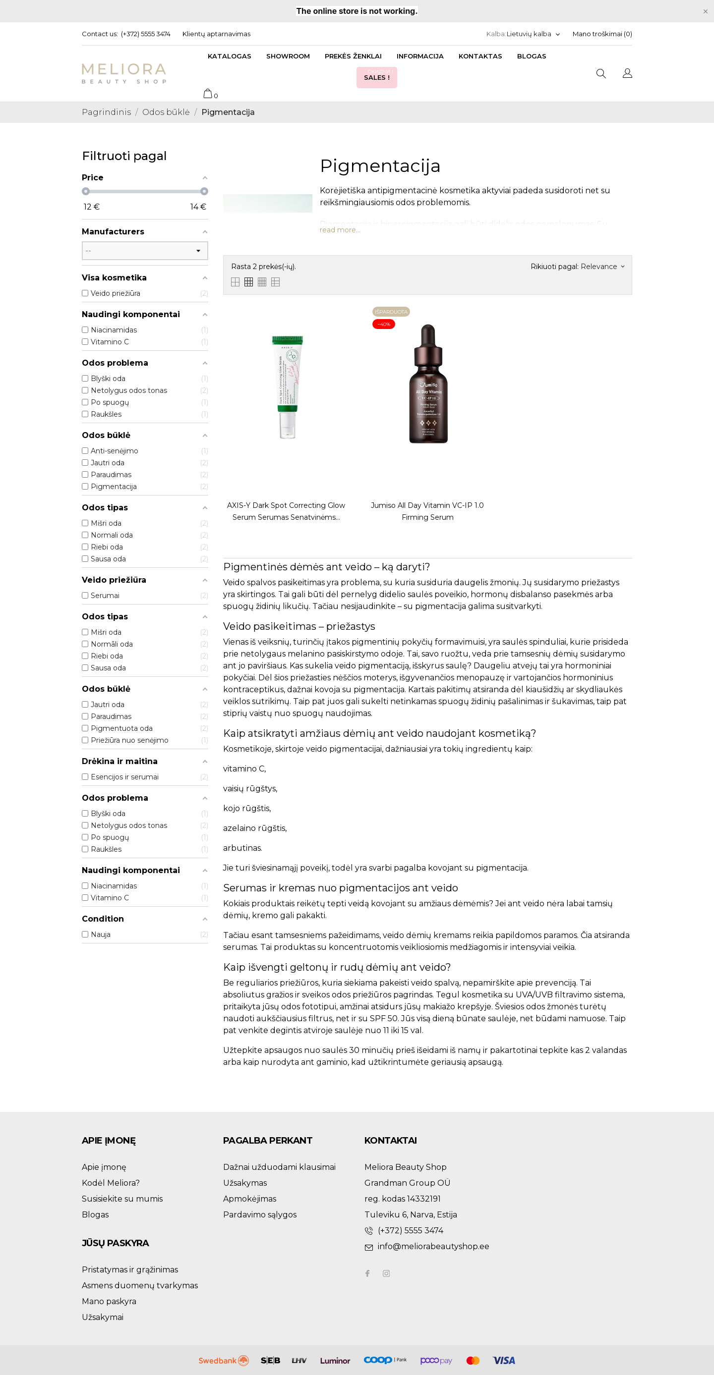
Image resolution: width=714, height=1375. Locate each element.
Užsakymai (102, 1317)
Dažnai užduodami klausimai (279, 1167)
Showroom (288, 56)
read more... (340, 229)
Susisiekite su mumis (122, 1199)
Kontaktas (480, 56)
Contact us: (100, 34)
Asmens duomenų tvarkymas (140, 1285)
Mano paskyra (109, 1301)
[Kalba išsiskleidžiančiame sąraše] (534, 34)
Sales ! (379, 74)
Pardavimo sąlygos (260, 1214)
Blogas (531, 56)
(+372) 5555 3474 (146, 34)
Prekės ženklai (353, 56)
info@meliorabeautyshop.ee (433, 1246)
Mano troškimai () (602, 34)
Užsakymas (245, 1183)
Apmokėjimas (249, 1199)
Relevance (602, 266)
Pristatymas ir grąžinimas (130, 1269)
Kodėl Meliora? (111, 1183)
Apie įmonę (104, 1167)
